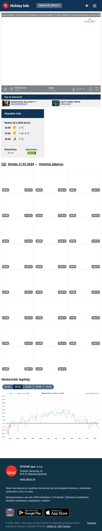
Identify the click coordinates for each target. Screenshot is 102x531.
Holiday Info (12, 3)
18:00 (49, 387)
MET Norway (64, 526)
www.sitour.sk (27, 479)
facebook (91, 523)
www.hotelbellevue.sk (19, 104)
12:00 (28, 387)
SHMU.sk (51, 526)
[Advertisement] (74, 133)
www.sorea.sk (66, 104)
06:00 (7, 387)
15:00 (38, 387)
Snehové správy (49, 5)
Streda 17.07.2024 (22, 164)
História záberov (51, 164)
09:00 (18, 387)
